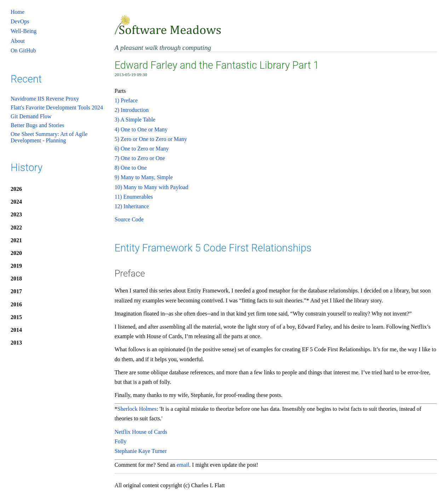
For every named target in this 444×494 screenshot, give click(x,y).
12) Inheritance (132, 206)
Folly (121, 441)
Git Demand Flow (31, 116)
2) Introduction (132, 110)
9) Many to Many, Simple (144, 177)
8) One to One (131, 168)
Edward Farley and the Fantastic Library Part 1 (217, 65)
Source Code (129, 219)
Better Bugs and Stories (37, 125)
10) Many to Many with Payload (151, 187)
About (18, 41)
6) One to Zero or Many (142, 149)
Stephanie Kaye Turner (141, 451)
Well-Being (23, 31)
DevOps (20, 21)
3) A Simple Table (135, 120)
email (183, 465)
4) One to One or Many (141, 129)
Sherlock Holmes (137, 409)
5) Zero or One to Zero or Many (151, 139)
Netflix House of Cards (141, 432)
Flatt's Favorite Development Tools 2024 (57, 107)
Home (17, 12)
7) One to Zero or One (140, 158)
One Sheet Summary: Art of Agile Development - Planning (49, 137)
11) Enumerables (134, 197)
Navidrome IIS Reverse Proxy (45, 99)
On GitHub (23, 50)
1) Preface (126, 100)
